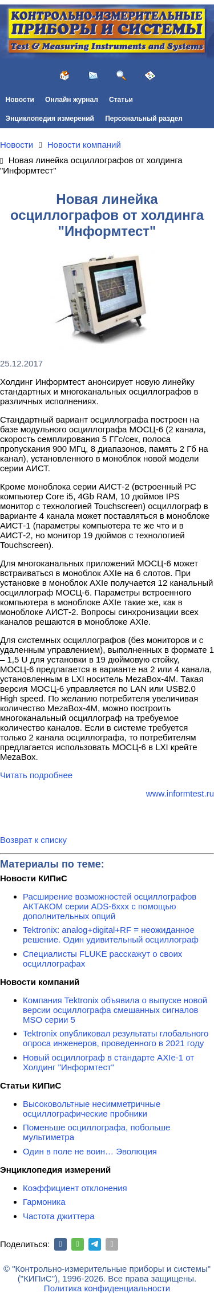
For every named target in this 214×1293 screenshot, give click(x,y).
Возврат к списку (33, 840)
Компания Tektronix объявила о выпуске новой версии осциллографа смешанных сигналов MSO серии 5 (115, 1009)
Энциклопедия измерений (50, 119)
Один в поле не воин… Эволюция (90, 1151)
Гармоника (44, 1202)
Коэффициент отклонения (75, 1188)
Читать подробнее (36, 775)
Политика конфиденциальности (107, 1288)
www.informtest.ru (180, 793)
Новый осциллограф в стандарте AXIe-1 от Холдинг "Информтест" (108, 1062)
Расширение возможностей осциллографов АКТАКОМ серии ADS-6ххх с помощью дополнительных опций (109, 906)
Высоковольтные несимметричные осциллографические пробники (91, 1108)
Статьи (121, 100)
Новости (20, 100)
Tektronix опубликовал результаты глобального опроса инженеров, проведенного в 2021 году (115, 1038)
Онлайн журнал (71, 100)
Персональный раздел (144, 119)
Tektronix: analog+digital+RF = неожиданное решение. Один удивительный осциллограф (111, 934)
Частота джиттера (59, 1216)
